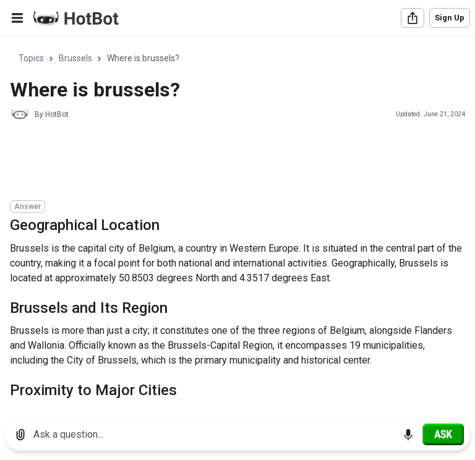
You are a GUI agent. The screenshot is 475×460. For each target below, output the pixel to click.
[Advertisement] (235, 162)
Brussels (75, 58)
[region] (237, 223)
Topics (31, 58)
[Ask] (443, 434)
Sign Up (449, 17)
